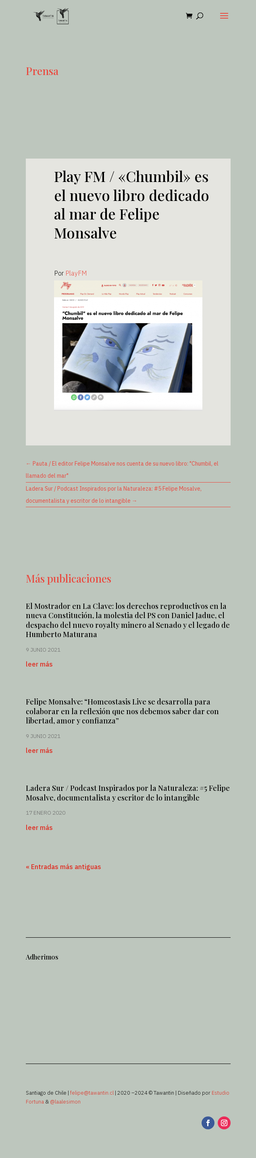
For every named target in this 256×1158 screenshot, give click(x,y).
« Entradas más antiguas (63, 867)
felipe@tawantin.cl (92, 1092)
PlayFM (76, 273)
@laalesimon (65, 1101)
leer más (39, 664)
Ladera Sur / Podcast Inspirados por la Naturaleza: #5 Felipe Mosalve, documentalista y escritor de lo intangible (128, 792)
